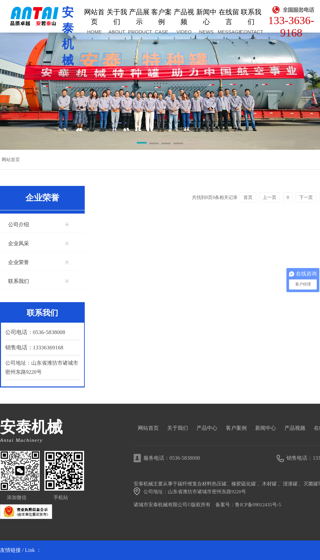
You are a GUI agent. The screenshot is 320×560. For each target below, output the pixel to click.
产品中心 (206, 428)
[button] (141, 144)
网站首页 (11, 159)
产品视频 (294, 428)
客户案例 (236, 428)
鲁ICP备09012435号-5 (258, 504)
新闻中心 (265, 428)
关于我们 (177, 428)
